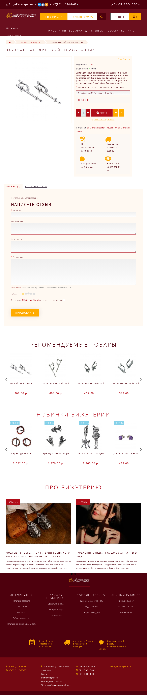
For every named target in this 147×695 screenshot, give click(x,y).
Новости (113, 30)
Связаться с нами (56, 603)
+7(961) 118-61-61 (17, 666)
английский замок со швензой (102, 127)
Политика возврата (21, 600)
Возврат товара (56, 609)
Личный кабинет (126, 600)
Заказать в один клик (104, 120)
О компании (57, 30)
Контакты (130, 30)
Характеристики (36, 186)
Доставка (76, 30)
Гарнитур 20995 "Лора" (56, 453)
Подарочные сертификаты (91, 600)
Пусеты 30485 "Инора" (126, 453)
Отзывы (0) (13, 186)
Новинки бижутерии (73, 414)
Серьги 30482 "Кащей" (91, 453)
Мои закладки (125, 612)
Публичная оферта (21, 618)
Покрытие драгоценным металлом (101, 87)
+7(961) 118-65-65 (17, 670)
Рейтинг (14, 294)
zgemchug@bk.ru (122, 666)
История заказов (125, 606)
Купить (101, 112)
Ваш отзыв (18, 257)
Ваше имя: (17, 210)
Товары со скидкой (91, 612)
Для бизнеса (95, 30)
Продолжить (25, 312)
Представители (91, 606)
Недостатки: (16, 239)
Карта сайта (56, 615)
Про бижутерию (73, 487)
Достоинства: (17, 221)
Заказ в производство (31, 42)
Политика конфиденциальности (21, 623)
